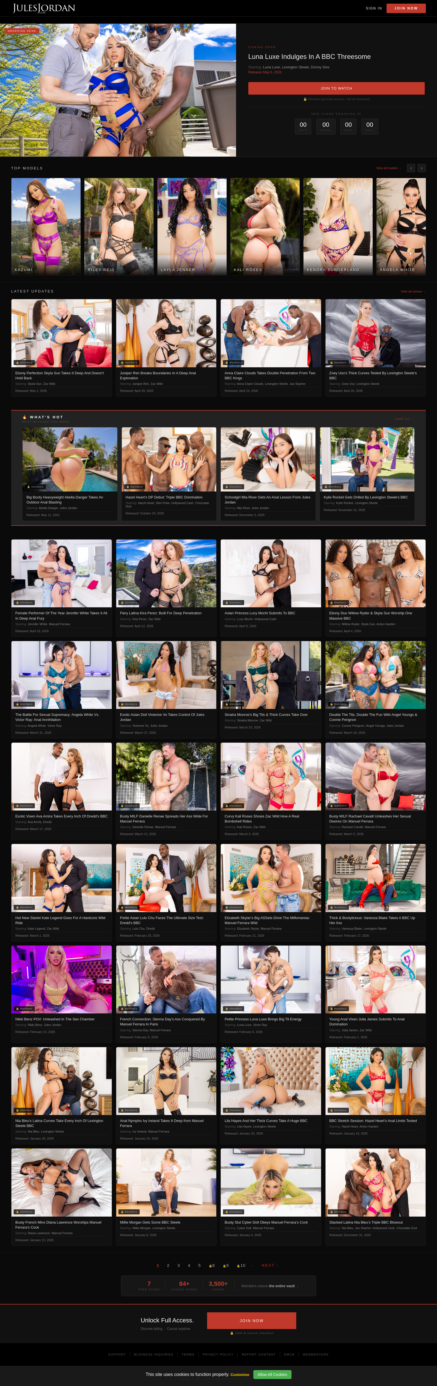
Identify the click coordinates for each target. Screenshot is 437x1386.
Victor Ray (55, 725)
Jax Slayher (297, 383)
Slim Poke (163, 503)
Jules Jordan (68, 508)
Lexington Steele (295, 67)
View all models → (388, 168)
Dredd (47, 822)
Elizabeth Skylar (248, 928)
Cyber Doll (244, 1228)
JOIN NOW (252, 1320)
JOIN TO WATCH (337, 88)
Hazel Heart (146, 503)
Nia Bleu (34, 1131)
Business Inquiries (154, 1354)
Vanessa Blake (352, 928)
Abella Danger (48, 508)
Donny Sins (320, 67)
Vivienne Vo (140, 725)
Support (117, 1354)
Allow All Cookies (272, 1374)
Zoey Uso (348, 383)
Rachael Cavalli (352, 827)
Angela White (37, 725)
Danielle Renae (142, 827)
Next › (270, 1265)
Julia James (350, 1030)
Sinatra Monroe (247, 720)
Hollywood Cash (182, 503)
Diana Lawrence (39, 1233)
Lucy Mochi (245, 619)
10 (241, 1265)
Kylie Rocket (344, 503)
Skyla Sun (35, 383)
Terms (188, 1354)
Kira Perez (139, 619)
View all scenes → (413, 291)
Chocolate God (406, 1228)
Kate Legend (36, 928)
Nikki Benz (35, 1025)
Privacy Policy (218, 1354)
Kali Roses (244, 827)
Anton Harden (386, 624)
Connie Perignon (353, 725)
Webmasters (316, 1354)
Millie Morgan (141, 1228)
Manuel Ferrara (59, 624)
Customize (239, 1375)
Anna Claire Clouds (250, 383)
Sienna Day (140, 1030)
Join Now (406, 8)
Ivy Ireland (139, 1131)
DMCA (289, 1354)
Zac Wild (49, 383)
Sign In (374, 8)
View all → (405, 419)
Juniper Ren (140, 383)
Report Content (259, 1354)
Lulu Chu (138, 928)
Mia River (243, 508)
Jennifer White (37, 624)
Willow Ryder (351, 624)
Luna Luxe (271, 67)
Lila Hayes (244, 1126)
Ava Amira (35, 822)
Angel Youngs (375, 725)
